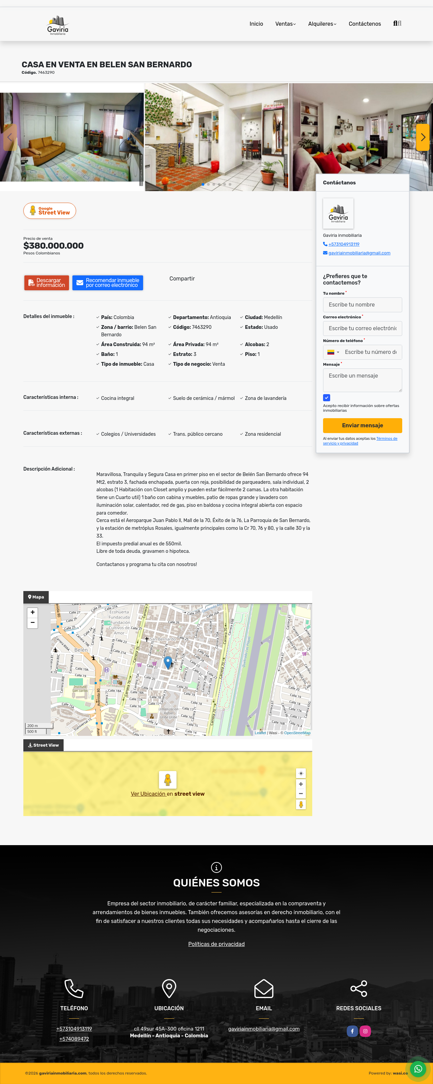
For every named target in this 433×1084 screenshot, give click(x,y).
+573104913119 (344, 244)
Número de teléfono (344, 340)
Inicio (256, 24)
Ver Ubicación (149, 794)
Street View (50, 210)
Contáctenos (365, 24)
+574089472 (74, 1039)
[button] (203, 184)
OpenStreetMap (297, 733)
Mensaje (332, 364)
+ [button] (32, 613)
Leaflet (260, 733)
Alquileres (320, 24)
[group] (72, 137)
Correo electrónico (343, 317)
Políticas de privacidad (216, 944)
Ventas (284, 24)
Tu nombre (335, 293)
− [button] (32, 623)
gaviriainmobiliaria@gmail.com (359, 252)
